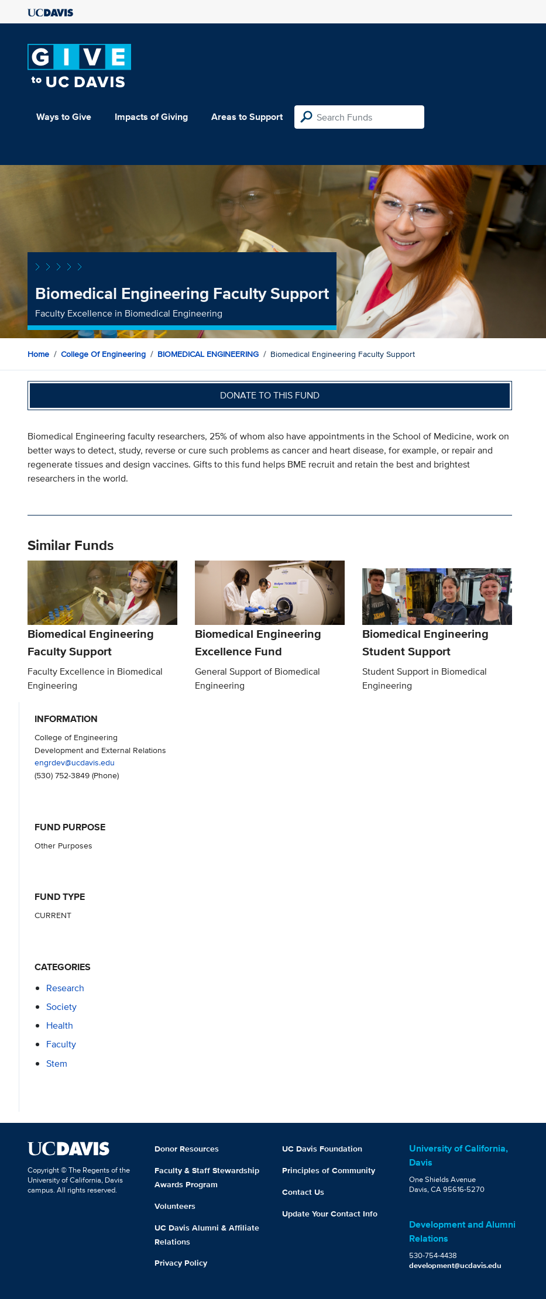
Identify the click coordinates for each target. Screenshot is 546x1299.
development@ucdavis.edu (455, 1265)
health (59, 1025)
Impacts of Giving (151, 116)
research (65, 988)
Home (38, 354)
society (61, 1006)
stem (56, 1063)
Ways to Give (63, 116)
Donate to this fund (270, 395)
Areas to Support (247, 116)
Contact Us (303, 1192)
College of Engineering (103, 354)
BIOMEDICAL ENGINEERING (208, 354)
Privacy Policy (180, 1263)
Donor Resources (186, 1148)
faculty (61, 1044)
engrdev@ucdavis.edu (75, 762)
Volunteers (174, 1206)
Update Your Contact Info (329, 1213)
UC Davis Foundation (322, 1148)
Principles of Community (328, 1170)
